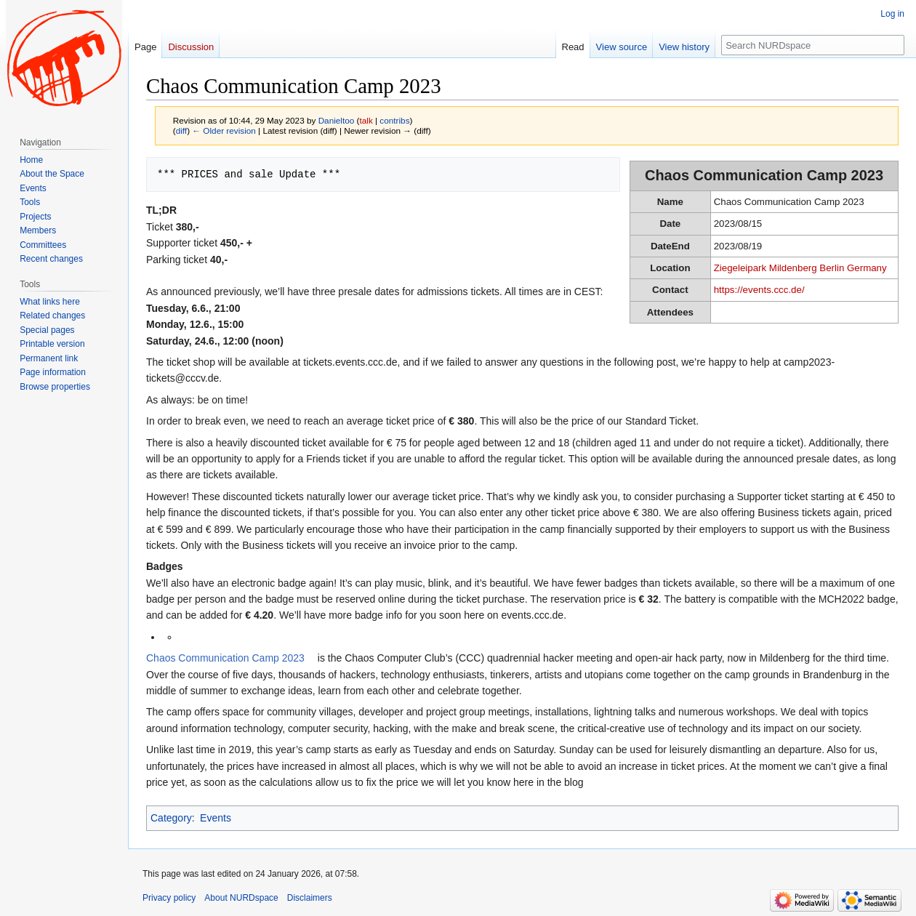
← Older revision (224, 130)
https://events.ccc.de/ (759, 289)
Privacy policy (169, 898)
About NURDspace (241, 898)
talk (365, 120)
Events (215, 818)
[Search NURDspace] (812, 45)
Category (171, 818)
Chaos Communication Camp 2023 (225, 658)
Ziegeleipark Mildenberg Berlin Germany (800, 267)
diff (181, 130)
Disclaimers (309, 898)
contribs (394, 120)
